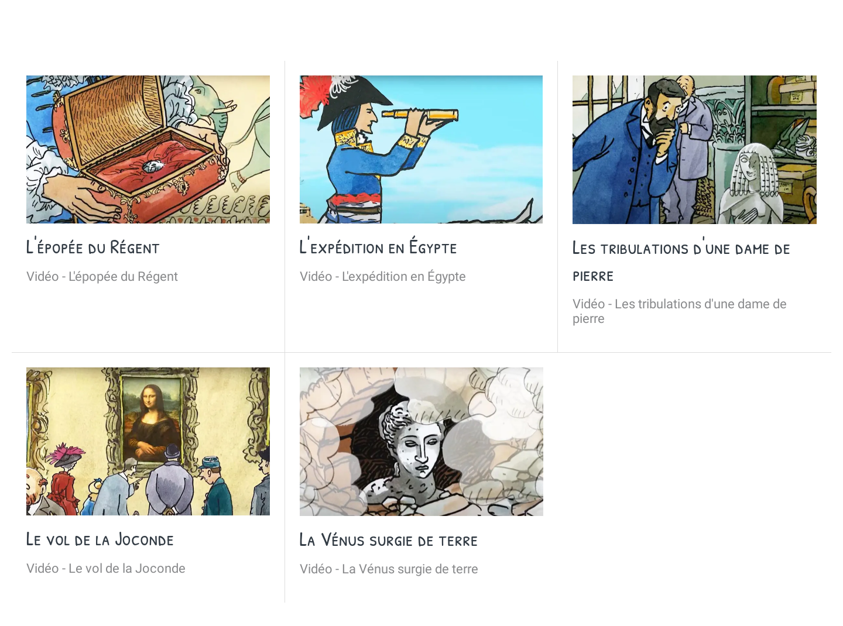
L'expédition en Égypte (379, 246)
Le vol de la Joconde (100, 538)
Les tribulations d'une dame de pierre (681, 260)
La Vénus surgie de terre (389, 538)
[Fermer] (23, 19)
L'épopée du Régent (93, 246)
